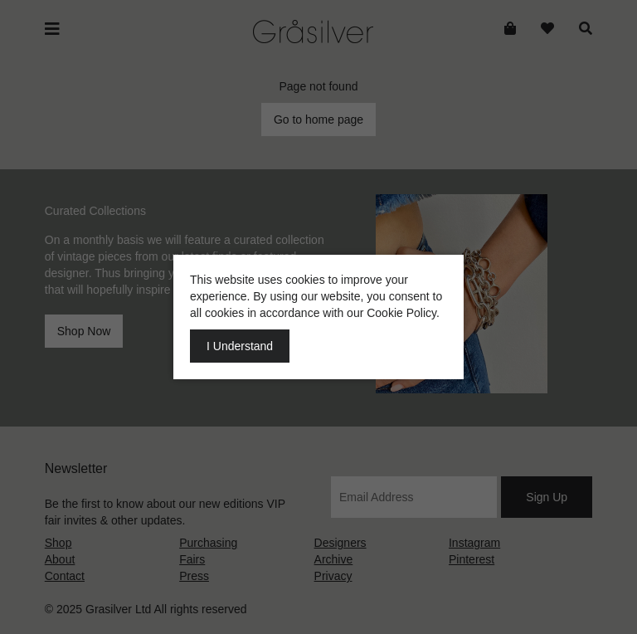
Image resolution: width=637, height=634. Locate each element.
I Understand (240, 346)
